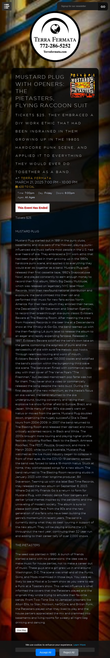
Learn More (79, 644)
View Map (21, 630)
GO (103, 6)
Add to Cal (24, 186)
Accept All (45, 652)
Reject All (68, 652)
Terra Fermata (36, 178)
